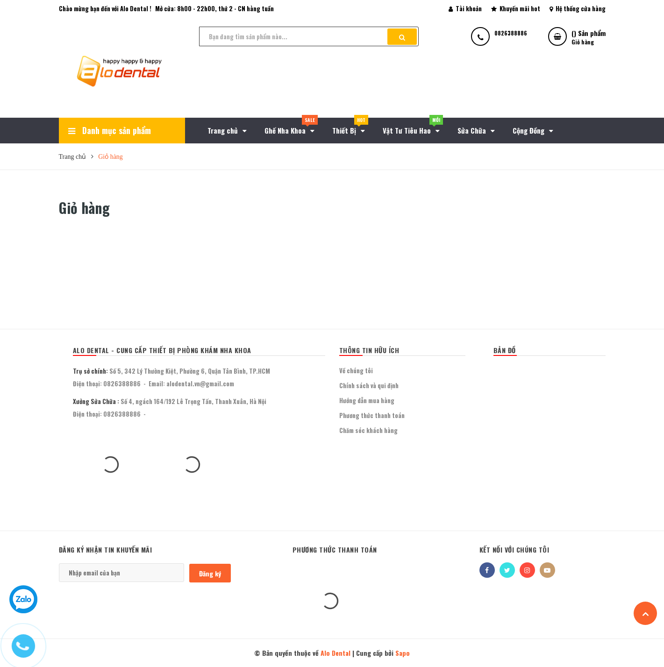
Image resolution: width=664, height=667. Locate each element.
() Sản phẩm (588, 37)
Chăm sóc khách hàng (368, 430)
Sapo (402, 653)
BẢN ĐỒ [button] (504, 350)
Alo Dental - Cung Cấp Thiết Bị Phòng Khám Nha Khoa (162, 350)
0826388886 (122, 383)
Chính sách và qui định (369, 385)
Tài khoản (465, 8)
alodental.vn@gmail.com (200, 383)
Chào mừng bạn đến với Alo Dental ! (105, 8)
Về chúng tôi (356, 370)
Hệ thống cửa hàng (578, 8)
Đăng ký (210, 573)
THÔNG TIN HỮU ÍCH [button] (369, 350)
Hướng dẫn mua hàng (366, 400)
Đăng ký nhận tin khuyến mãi (105, 549)
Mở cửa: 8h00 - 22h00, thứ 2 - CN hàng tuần (214, 8)
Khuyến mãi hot (515, 8)
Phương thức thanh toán (372, 415)
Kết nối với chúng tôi (514, 549)
